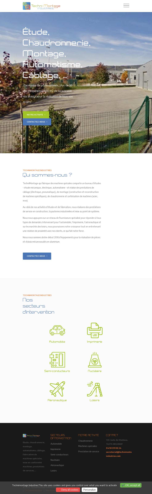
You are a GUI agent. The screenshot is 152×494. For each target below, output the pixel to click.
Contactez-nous (37, 122)
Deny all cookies (68, 489)
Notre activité (36, 115)
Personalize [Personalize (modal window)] (89, 489)
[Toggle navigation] (126, 5)
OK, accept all (131, 485)
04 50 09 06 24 (113, 448)
